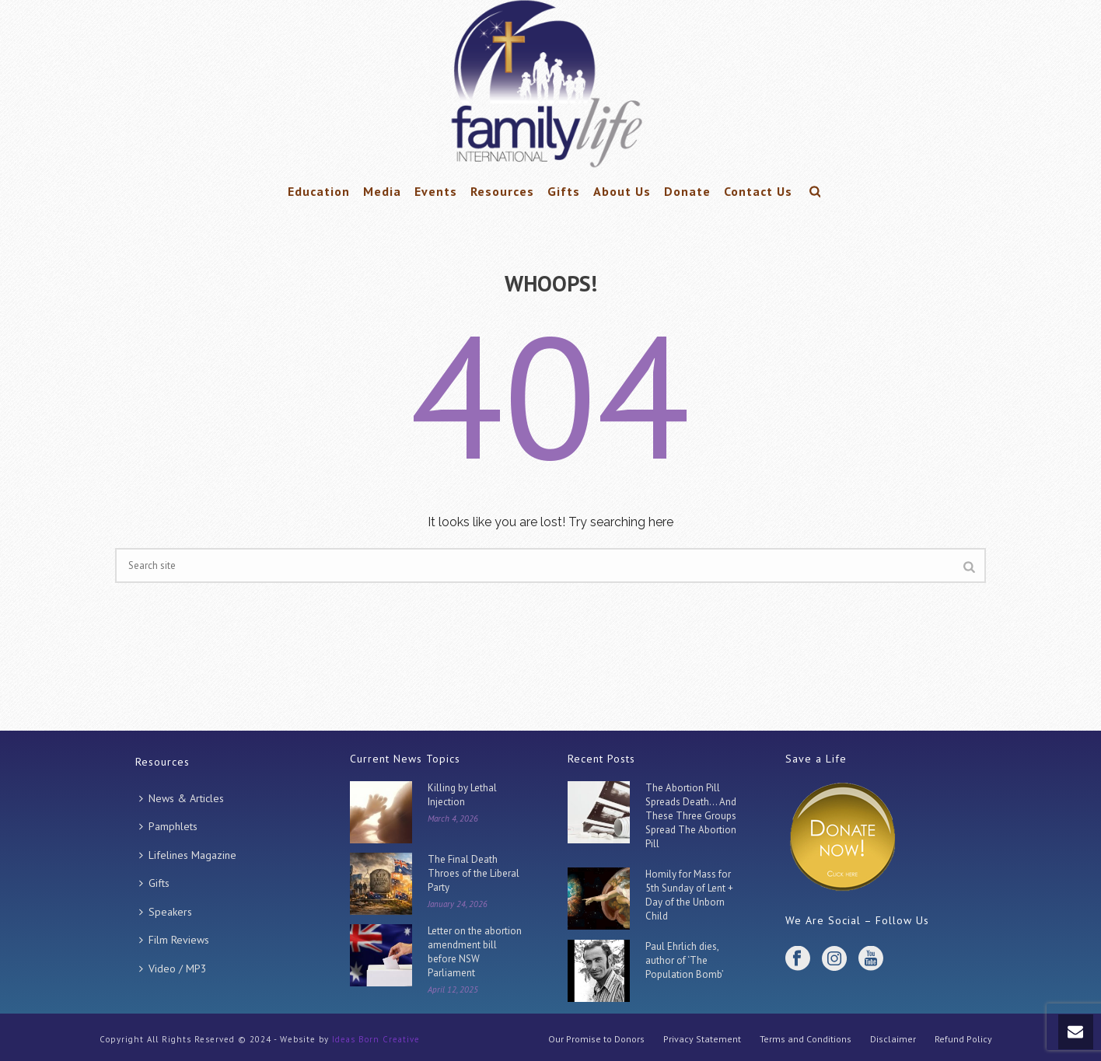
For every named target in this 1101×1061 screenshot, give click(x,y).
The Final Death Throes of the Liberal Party (473, 873)
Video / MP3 (173, 968)
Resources (502, 191)
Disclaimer (893, 1039)
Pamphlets (168, 826)
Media (382, 191)
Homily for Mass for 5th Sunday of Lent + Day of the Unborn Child (689, 895)
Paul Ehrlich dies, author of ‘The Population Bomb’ (684, 960)
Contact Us (758, 191)
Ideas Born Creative (376, 1039)
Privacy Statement (702, 1039)
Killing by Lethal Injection (462, 794)
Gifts (563, 191)
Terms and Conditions (805, 1039)
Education (319, 191)
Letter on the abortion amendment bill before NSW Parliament (475, 951)
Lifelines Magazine (187, 855)
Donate (687, 191)
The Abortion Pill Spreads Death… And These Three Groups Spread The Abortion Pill (690, 815)
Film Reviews (174, 940)
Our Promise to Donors (596, 1039)
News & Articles (181, 798)
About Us (622, 191)
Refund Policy (963, 1039)
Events (435, 191)
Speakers (165, 912)
